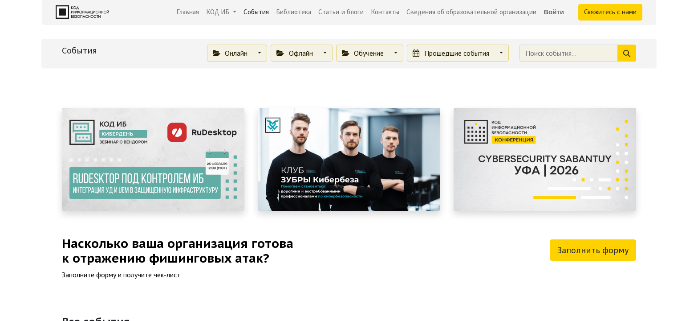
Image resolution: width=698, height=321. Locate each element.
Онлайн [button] (231, 53)
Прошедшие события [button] (452, 53)
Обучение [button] (364, 53)
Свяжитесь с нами (610, 12)
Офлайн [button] (295, 53)
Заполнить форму (593, 250)
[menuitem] (188, 12)
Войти (554, 12)
